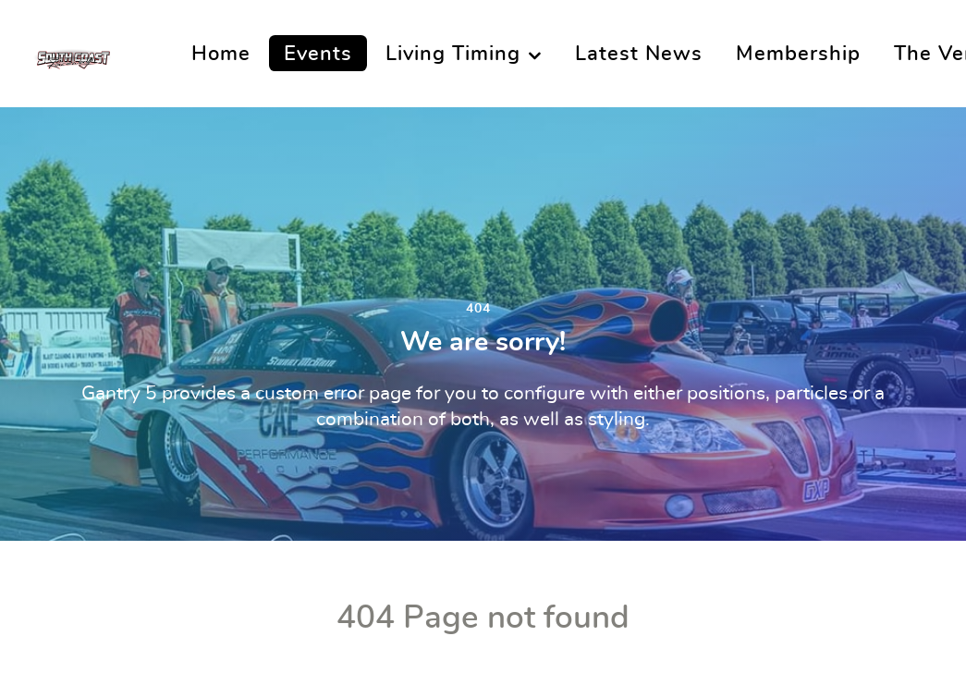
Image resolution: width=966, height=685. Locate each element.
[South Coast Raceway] (72, 53)
